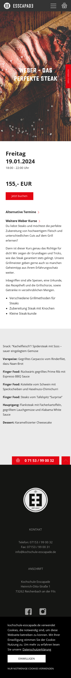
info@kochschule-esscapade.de (35, 552)
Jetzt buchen (19, 196)
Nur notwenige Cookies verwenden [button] (31, 668)
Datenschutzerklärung (37, 649)
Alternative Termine (22, 212)
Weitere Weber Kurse (23, 221)
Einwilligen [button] (26, 658)
